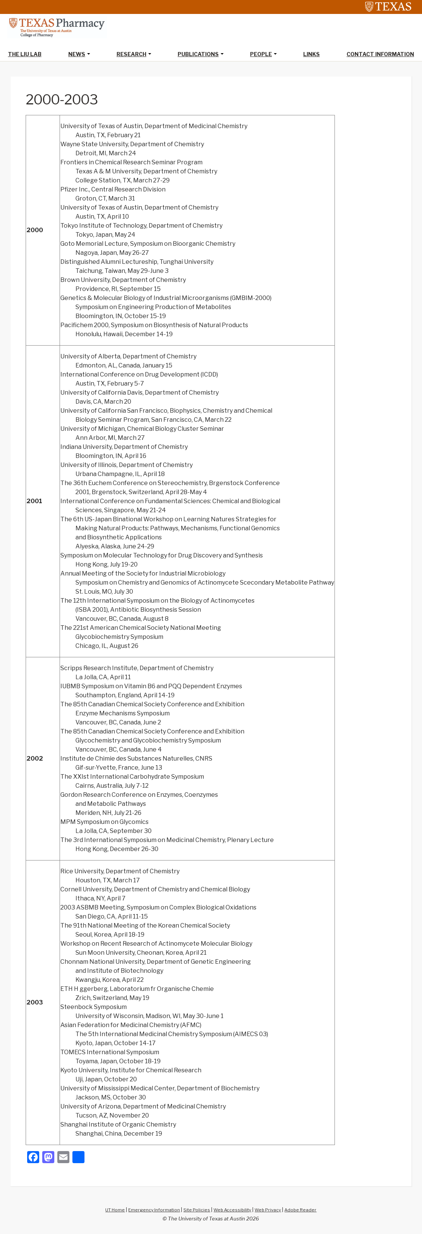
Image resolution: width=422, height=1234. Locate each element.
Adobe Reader (307, 1210)
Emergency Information (150, 1210)
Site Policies (195, 1210)
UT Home (107, 1210)
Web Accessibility (233, 1210)
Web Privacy (272, 1210)
